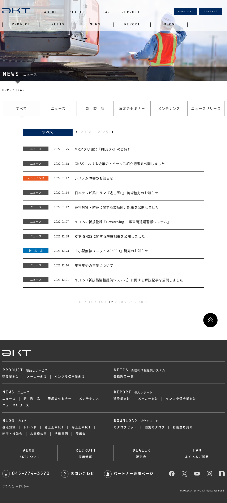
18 (100, 302)
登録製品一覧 (124, 376)
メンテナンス (89, 398)
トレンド (30, 427)
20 (121, 302)
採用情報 (85, 452)
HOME (7, 90)
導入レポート (133, 392)
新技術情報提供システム (139, 370)
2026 (86, 132)
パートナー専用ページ (128, 473)
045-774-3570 (26, 473)
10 (80, 302)
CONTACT (211, 11)
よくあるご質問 (197, 452)
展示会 (81, 433)
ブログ (14, 420)
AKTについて (29, 452)
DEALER (77, 12)
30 (141, 302)
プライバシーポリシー (15, 486)
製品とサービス (25, 370)
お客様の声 (38, 433)
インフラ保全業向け (70, 376)
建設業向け (10, 376)
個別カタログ (155, 427)
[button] (76, 132)
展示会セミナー (60, 398)
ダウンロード (136, 420)
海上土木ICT (81, 427)
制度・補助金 (12, 433)
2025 (103, 132)
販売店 (141, 452)
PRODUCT (21, 24)
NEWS (95, 24)
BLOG (169, 24)
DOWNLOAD (185, 11)
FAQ (106, 12)
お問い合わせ (77, 473)
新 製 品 (31, 398)
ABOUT (50, 12)
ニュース (16, 392)
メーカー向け (37, 376)
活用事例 (61, 433)
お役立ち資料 (183, 427)
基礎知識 (9, 427)
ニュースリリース (15, 405)
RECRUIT (130, 12)
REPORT (132, 24)
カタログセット (125, 427)
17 (90, 302)
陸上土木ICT (54, 427)
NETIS (58, 24)
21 (131, 302)
